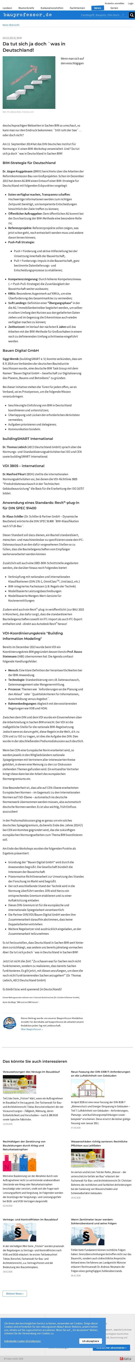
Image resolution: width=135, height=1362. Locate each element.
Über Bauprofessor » (32, 1029)
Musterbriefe (26, 8)
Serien (114, 8)
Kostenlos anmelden (114, 3)
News (97, 8)
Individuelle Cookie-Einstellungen (22, 1341)
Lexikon (7, 8)
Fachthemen (77, 8)
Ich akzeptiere (90, 1341)
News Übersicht (11, 24)
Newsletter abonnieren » (111, 1347)
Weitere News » (14, 1293)
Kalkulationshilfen (52, 8)
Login (130, 3)
